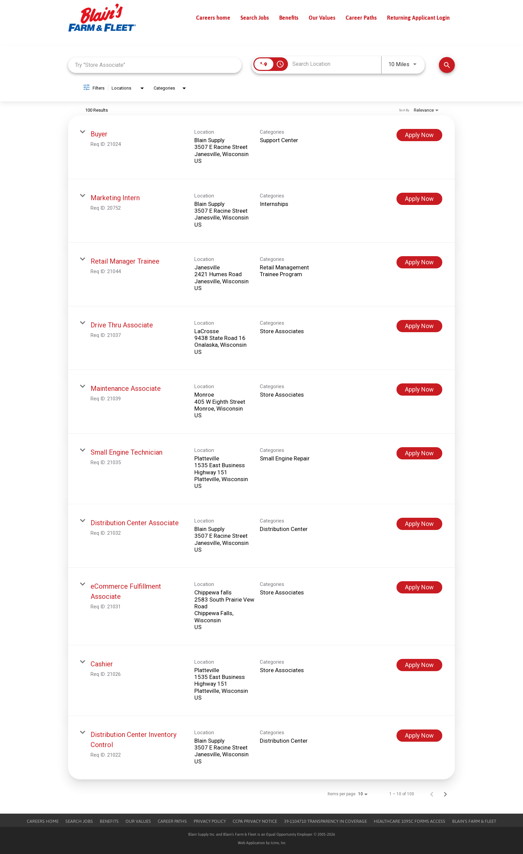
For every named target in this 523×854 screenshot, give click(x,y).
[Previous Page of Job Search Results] (432, 794)
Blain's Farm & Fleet (474, 821)
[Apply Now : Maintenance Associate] (419, 389)
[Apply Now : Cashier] (419, 665)
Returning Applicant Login (418, 18)
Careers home (213, 18)
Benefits (288, 18)
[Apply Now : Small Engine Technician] (419, 453)
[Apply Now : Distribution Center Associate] (419, 524)
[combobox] (155, 65)
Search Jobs (254, 18)
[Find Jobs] (447, 65)
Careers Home (43, 821)
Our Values (322, 18)
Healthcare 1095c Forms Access (409, 821)
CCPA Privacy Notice (255, 821)
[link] (261, 147)
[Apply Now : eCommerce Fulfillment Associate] (419, 587)
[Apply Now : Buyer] (419, 135)
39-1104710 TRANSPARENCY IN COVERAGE (325, 821)
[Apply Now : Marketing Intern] (419, 199)
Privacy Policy (210, 821)
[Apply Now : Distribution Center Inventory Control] (419, 735)
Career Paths (361, 18)
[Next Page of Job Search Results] (445, 794)
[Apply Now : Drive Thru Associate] (419, 326)
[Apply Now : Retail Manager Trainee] (419, 262)
